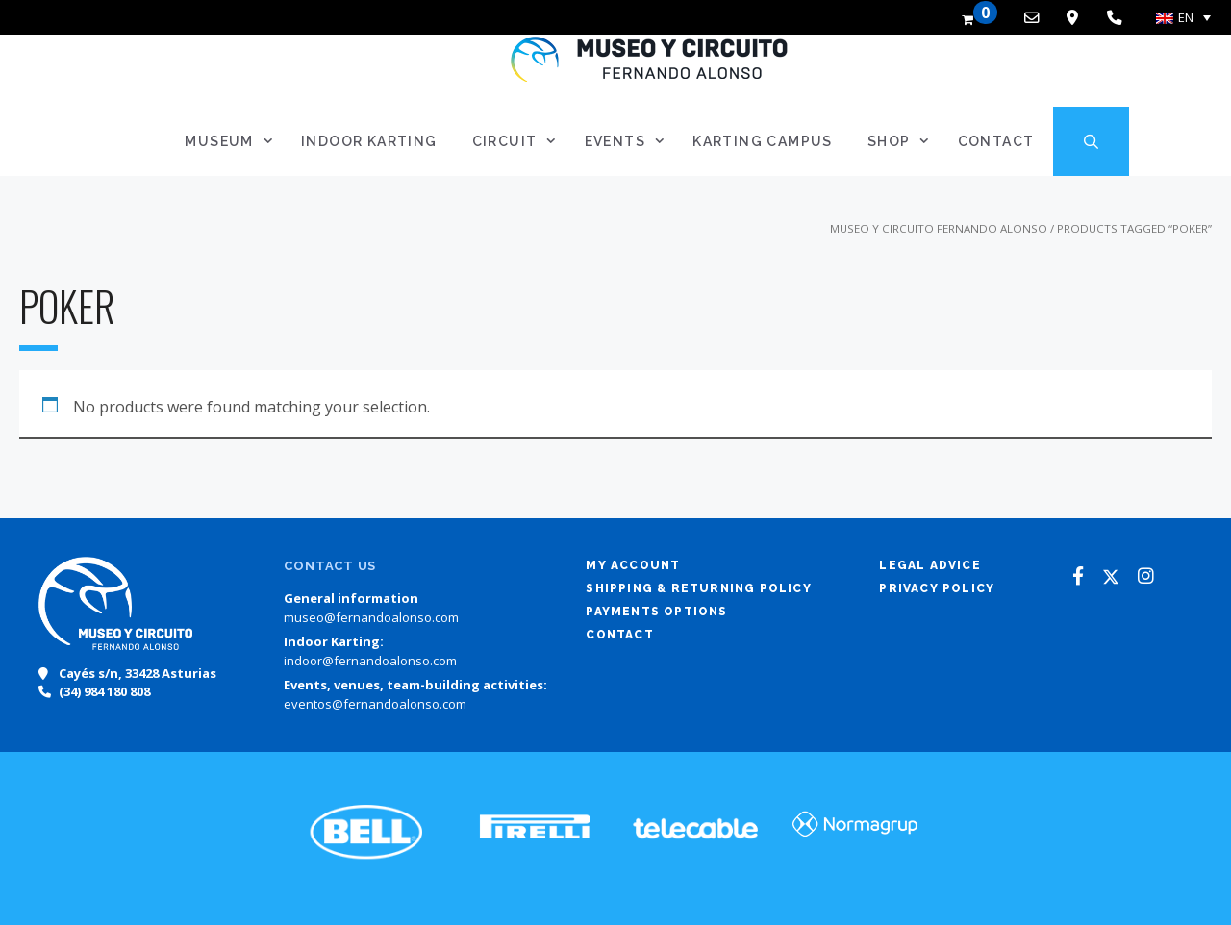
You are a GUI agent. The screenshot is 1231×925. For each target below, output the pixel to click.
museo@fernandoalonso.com (371, 617)
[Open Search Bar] (1090, 141)
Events (631, 141)
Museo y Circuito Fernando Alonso (938, 228)
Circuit (520, 141)
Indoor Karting (369, 141)
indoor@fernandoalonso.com (370, 660)
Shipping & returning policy (698, 588)
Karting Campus (762, 141)
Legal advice (929, 565)
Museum (235, 141)
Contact (996, 141)
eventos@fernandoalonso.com (375, 703)
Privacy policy (936, 588)
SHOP (904, 141)
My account (633, 565)
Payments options (656, 611)
